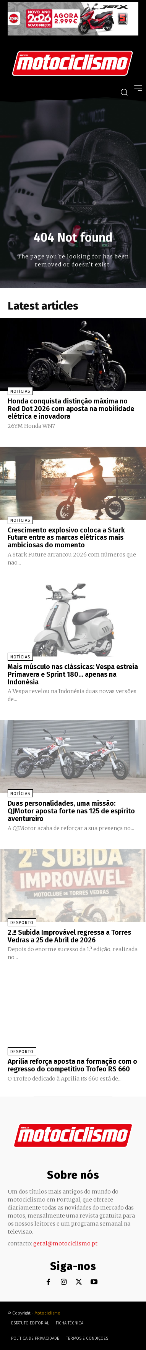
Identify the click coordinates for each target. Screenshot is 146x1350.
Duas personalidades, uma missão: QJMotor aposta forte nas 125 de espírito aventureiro (71, 811)
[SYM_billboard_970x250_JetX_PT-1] (73, 34)
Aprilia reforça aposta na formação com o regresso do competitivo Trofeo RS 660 (72, 1065)
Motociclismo (47, 1313)
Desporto (22, 922)
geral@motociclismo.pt (65, 1243)
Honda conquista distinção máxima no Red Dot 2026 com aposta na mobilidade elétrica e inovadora (71, 409)
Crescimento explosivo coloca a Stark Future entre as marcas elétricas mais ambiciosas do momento (66, 538)
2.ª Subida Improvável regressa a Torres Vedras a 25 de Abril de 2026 (69, 936)
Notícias (20, 391)
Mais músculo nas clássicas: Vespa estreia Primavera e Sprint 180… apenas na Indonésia (73, 674)
